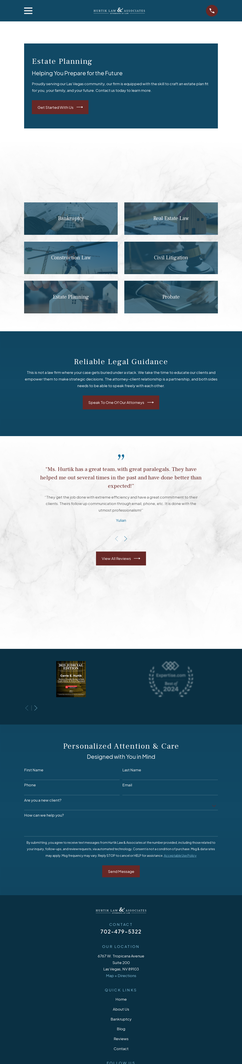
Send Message (121, 871)
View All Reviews (121, 558)
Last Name (131, 770)
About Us (121, 1009)
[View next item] (125, 538)
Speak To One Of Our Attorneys (121, 402)
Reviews (121, 1038)
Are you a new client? (42, 800)
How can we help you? (44, 815)
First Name (33, 770)
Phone (30, 785)
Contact (121, 1048)
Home (121, 999)
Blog (121, 1028)
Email (127, 785)
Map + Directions (121, 975)
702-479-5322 (121, 931)
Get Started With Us (60, 107)
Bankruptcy (121, 1019)
